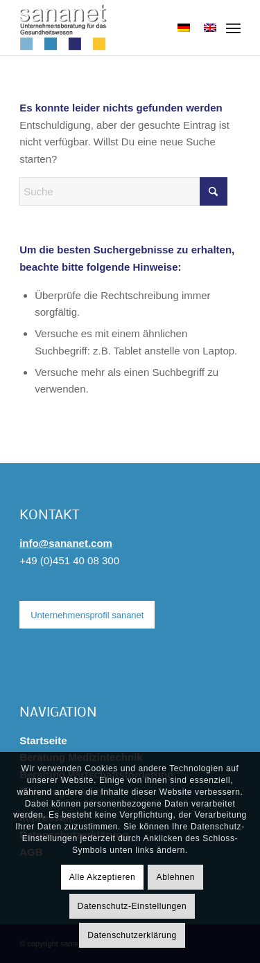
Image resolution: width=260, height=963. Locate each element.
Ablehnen (176, 877)
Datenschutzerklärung (132, 935)
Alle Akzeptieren (102, 877)
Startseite (43, 740)
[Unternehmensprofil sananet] (87, 615)
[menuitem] (233, 27)
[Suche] (123, 191)
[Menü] (233, 27)
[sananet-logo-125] (107, 27)
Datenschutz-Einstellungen (132, 906)
